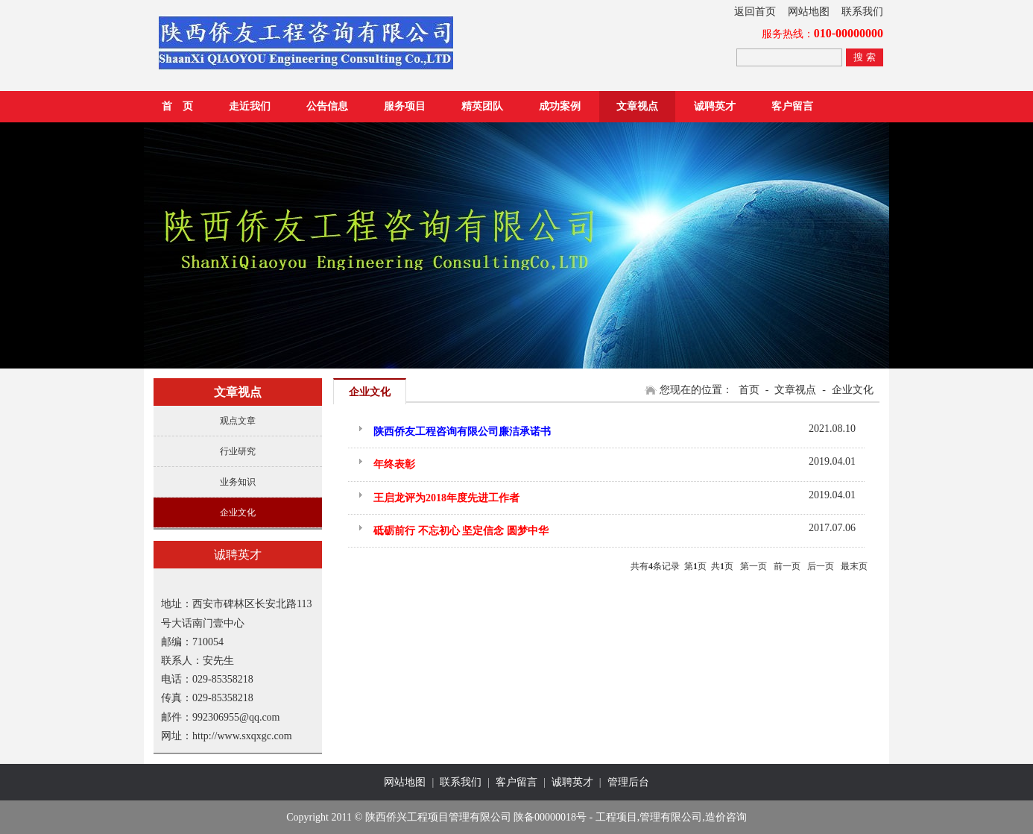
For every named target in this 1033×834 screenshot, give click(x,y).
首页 (749, 389)
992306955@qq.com (236, 717)
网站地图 (809, 11)
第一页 (753, 566)
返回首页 (755, 11)
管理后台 (628, 782)
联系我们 (862, 11)
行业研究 (238, 451)
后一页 (820, 566)
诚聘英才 (715, 106)
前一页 (787, 566)
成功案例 (560, 106)
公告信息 (327, 106)
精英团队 (482, 106)
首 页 (177, 106)
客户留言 (792, 106)
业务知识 (238, 482)
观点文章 (238, 421)
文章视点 (637, 106)
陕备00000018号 (550, 817)
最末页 (854, 566)
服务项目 (405, 106)
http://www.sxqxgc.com (242, 735)
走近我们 (250, 106)
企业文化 (238, 512)
